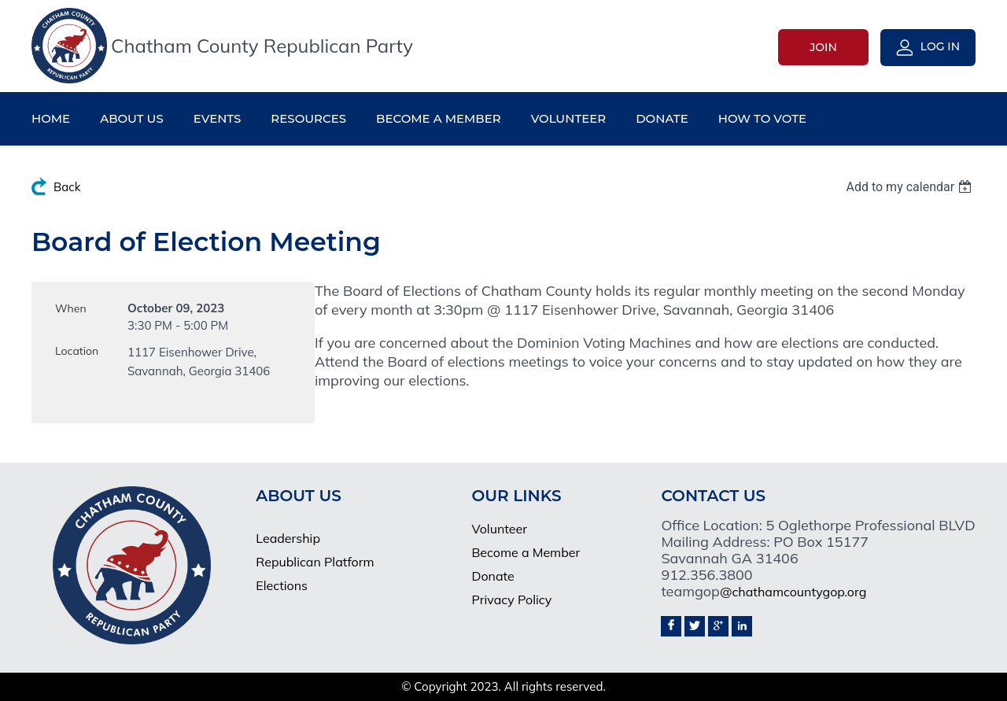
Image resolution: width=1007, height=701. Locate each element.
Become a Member (525, 552)
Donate (492, 576)
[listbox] (911, 187)
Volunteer (499, 529)
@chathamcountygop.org (793, 592)
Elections (282, 585)
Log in (940, 46)
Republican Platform (315, 562)
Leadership (288, 538)
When (71, 308)
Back (66, 186)
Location (76, 351)
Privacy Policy (511, 599)
